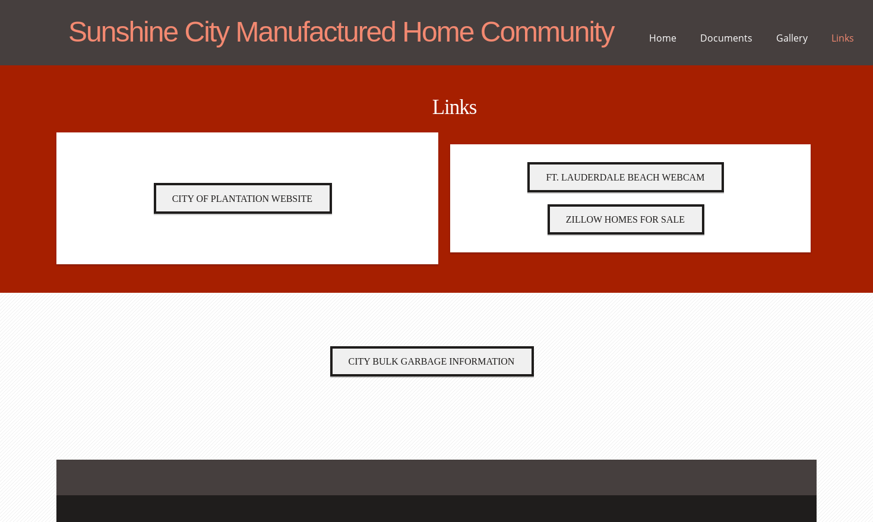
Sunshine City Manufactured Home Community (340, 33)
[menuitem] (662, 41)
